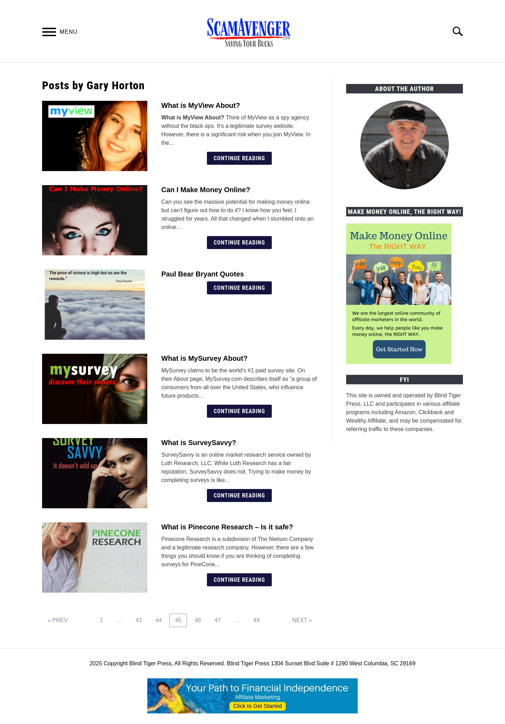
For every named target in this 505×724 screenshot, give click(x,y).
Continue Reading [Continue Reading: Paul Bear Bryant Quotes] (239, 288)
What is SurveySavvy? (198, 442)
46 (200, 620)
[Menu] (49, 33)
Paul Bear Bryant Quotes (202, 274)
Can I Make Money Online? (205, 190)
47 (220, 620)
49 (259, 620)
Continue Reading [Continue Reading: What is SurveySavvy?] (239, 495)
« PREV (58, 620)
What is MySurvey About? (204, 358)
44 (161, 620)
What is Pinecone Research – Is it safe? (227, 527)
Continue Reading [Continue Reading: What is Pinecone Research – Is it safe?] (239, 579)
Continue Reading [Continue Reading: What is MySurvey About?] (239, 411)
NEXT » (302, 620)
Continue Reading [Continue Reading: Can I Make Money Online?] (239, 242)
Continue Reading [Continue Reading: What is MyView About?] (239, 158)
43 (141, 620)
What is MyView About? (200, 105)
